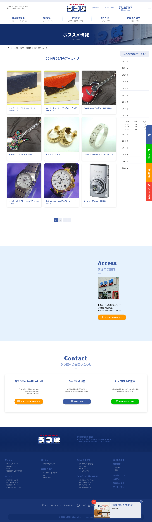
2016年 (125, 102)
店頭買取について (12, 480)
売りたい (8, 476)
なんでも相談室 (83, 460)
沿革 (116, 470)
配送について (10, 469)
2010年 (125, 154)
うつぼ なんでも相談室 (86, 464)
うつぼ (81, 505)
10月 (144, 122)
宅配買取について (12, 485)
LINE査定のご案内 (125, 401)
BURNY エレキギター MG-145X (21, 154)
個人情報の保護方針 (85, 487)
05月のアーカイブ (40, 48)
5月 (136, 127)
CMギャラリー (119, 475)
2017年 (125, 95)
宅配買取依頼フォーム (13, 487)
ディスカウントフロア (50, 473)
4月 (144, 127)
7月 (144, 124)
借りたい (44, 460)
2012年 (125, 141)
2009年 (125, 161)
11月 (136, 122)
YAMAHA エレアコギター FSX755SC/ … (99, 108)
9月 (128, 124)
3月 (128, 129)
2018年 (125, 88)
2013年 (125, 134)
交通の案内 (110, 8)
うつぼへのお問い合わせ (87, 476)
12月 (127, 122)
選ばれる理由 (118, 460)
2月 (136, 129)
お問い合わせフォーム (86, 485)
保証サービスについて (86, 469)
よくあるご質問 (84, 471)
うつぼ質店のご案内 (49, 464)
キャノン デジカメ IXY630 (95, 201)
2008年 (125, 168)
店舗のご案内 (46, 469)
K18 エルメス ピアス (54, 154)
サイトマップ (118, 486)
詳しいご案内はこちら (112, 317)
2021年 (125, 68)
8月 (136, 124)
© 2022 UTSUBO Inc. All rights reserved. (76, 517)
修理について (83, 466)
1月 (144, 129)
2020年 (125, 75)
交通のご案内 (47, 478)
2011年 (125, 148)
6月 (128, 127)
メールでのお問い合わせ (28, 401)
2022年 (125, 61)
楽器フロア (46, 475)
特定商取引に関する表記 (14, 471)
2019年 (125, 82)
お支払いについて (12, 466)
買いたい (8, 460)
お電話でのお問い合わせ (86, 480)
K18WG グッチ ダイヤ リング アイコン (98, 154)
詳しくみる (77, 401)
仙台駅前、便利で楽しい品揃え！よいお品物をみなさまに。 (19, 7)
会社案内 (96, 8)
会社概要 (117, 464)
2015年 (125, 109)
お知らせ (117, 479)
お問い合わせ (126, 10)
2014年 (28, 48)
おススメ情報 (19, 48)
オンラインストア (12, 464)
